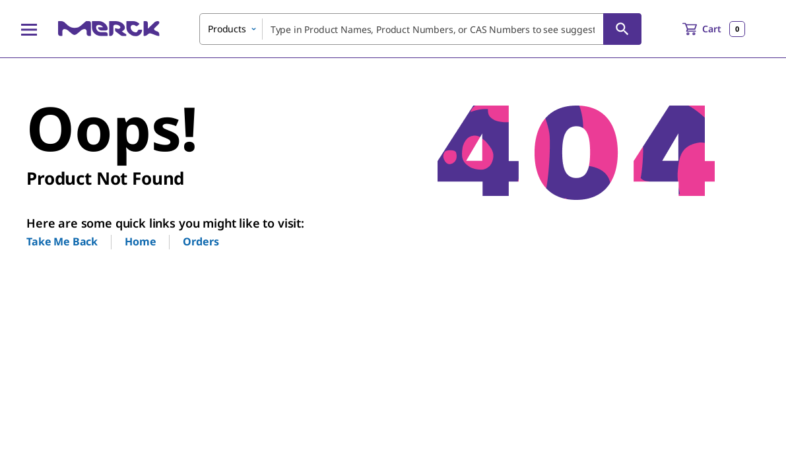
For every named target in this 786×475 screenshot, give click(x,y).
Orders (200, 241)
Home (140, 241)
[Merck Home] (109, 28)
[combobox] (420, 29)
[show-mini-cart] (713, 29)
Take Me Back (62, 241)
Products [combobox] (227, 28)
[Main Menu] (29, 29)
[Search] (622, 29)
